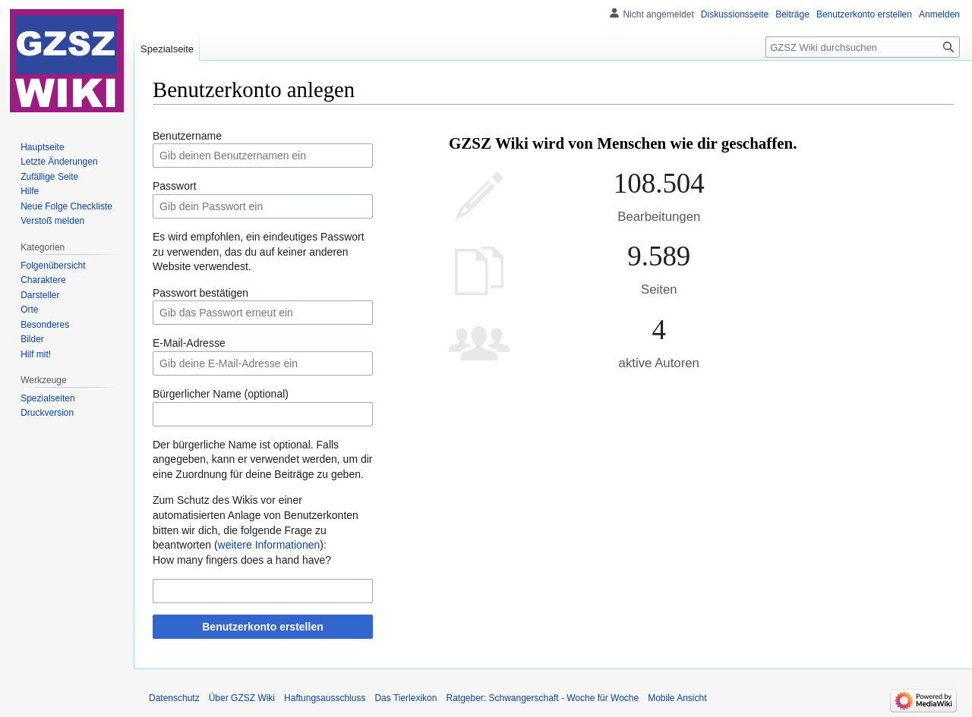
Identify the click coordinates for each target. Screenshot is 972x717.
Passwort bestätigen (200, 293)
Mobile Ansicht (677, 698)
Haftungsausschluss (324, 698)
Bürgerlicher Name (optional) (221, 394)
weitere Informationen (269, 545)
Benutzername (187, 136)
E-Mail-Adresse (189, 343)
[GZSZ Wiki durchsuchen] (862, 47)
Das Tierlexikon (405, 698)
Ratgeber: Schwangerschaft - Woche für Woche (542, 698)
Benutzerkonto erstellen (262, 627)
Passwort (175, 186)
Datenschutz (174, 698)
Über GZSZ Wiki (242, 698)
